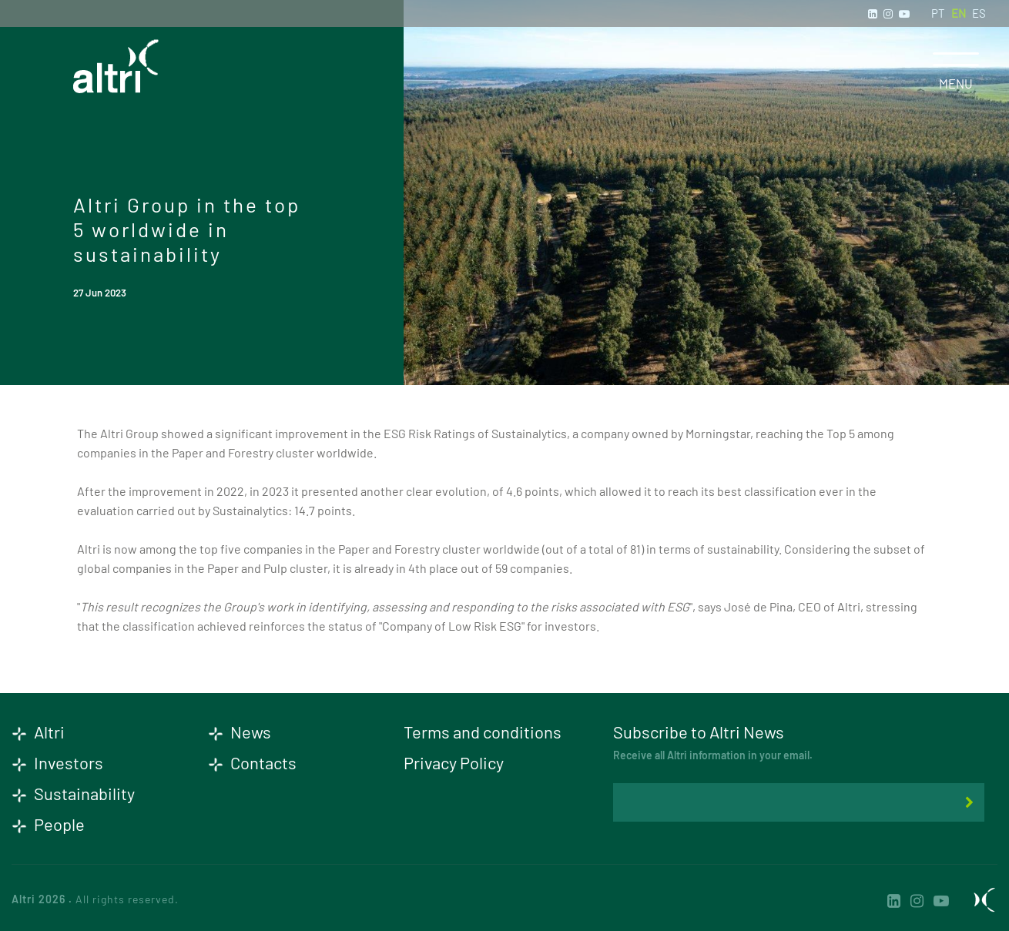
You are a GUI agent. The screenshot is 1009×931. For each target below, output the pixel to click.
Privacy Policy (454, 762)
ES (979, 13)
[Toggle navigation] (955, 59)
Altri (38, 732)
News (239, 732)
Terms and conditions (482, 732)
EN (958, 13)
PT (938, 13)
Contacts (252, 762)
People (48, 824)
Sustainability (73, 793)
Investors (57, 762)
